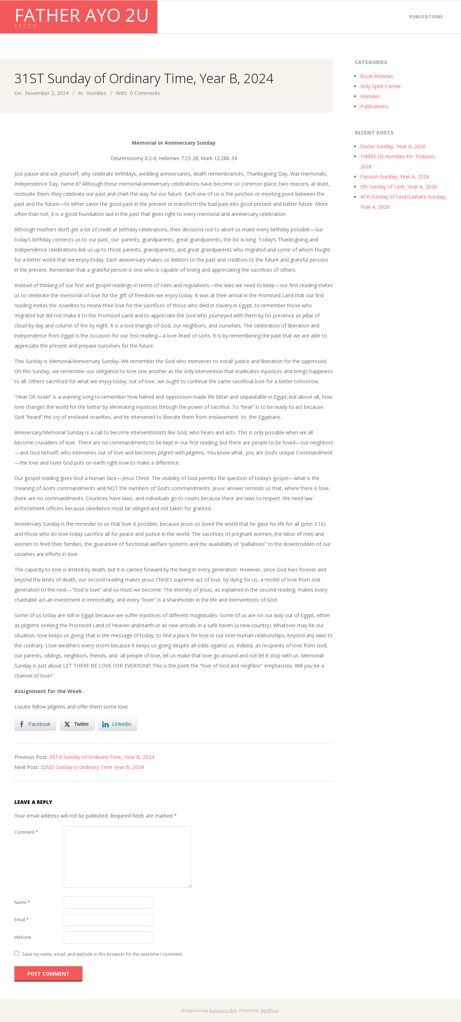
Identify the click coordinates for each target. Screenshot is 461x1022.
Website (22, 937)
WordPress (269, 1010)
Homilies (96, 93)
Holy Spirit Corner (380, 86)
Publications (426, 17)
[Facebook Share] (35, 724)
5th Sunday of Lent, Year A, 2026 (398, 186)
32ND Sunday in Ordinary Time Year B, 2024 (92, 767)
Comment (26, 832)
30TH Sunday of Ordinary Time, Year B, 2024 (101, 757)
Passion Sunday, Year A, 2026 (394, 176)
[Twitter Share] (77, 724)
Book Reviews (376, 76)
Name (22, 902)
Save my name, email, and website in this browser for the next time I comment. (102, 954)
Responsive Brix (223, 1010)
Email (21, 920)
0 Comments (145, 93)
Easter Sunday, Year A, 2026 (393, 146)
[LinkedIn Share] (117, 724)
